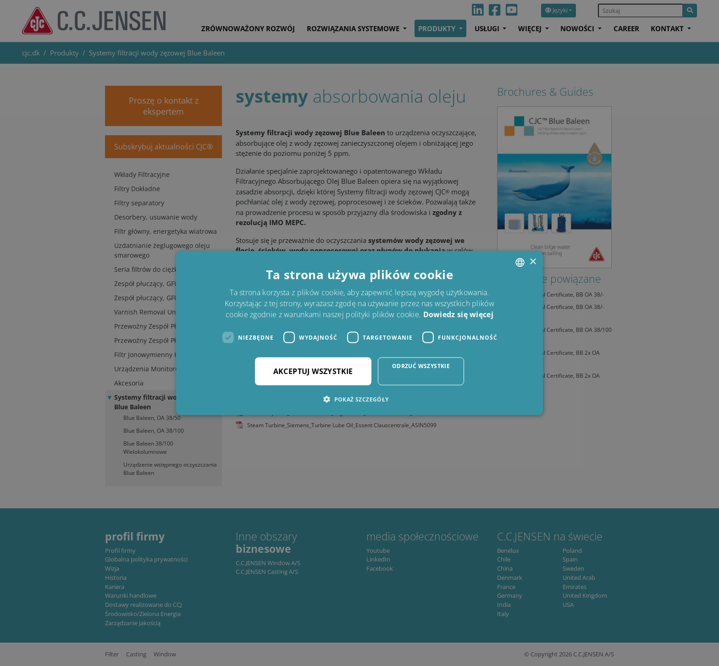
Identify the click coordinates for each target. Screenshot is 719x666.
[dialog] (359, 333)
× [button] (532, 262)
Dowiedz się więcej (458, 314)
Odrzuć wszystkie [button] (421, 366)
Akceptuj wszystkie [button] (313, 371)
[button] (359, 399)
